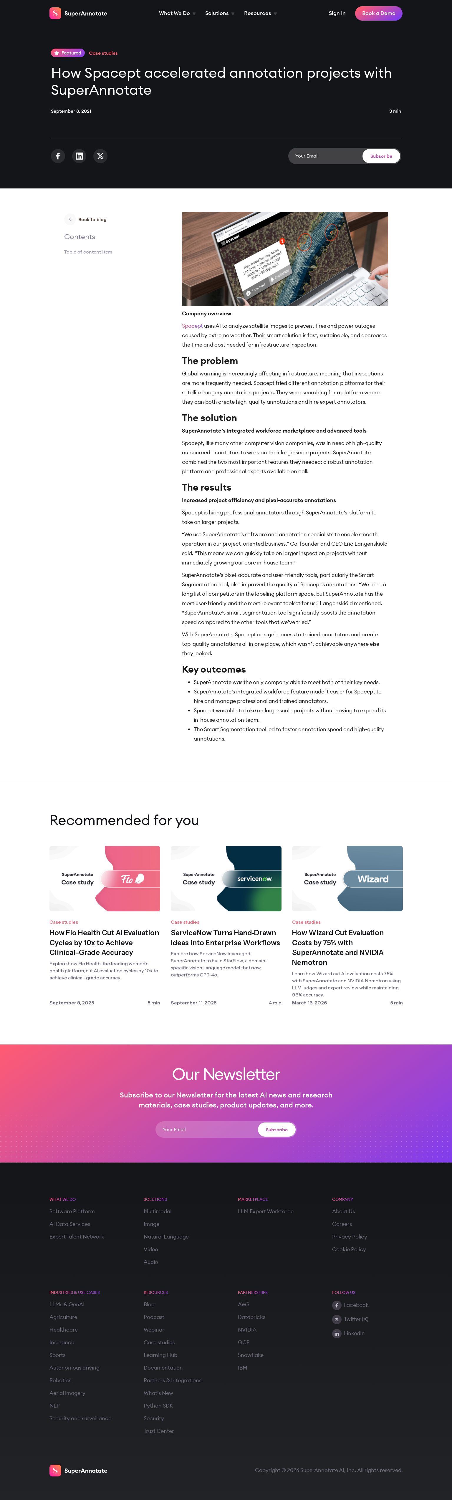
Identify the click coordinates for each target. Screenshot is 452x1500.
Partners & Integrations (172, 1380)
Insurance (61, 1342)
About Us (343, 1211)
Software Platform (72, 1211)
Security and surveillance (80, 1418)
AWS (243, 1304)
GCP (244, 1342)
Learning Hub (160, 1355)
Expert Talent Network (76, 1236)
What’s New (158, 1393)
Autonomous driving (74, 1367)
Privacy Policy (349, 1236)
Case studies (159, 1342)
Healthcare (63, 1329)
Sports (57, 1355)
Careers (342, 1224)
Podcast (154, 1317)
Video (151, 1249)
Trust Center (159, 1431)
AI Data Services (69, 1224)
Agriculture (63, 1317)
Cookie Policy (349, 1249)
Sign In (337, 13)
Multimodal (157, 1211)
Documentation (163, 1367)
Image (151, 1224)
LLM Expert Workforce (266, 1211)
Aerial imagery (67, 1393)
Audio (151, 1262)
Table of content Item (88, 252)
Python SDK (158, 1405)
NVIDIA (247, 1329)
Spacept (192, 325)
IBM (242, 1367)
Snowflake (251, 1355)
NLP (54, 1405)
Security (154, 1418)
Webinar (154, 1329)
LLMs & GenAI (67, 1304)
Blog (149, 1304)
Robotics (60, 1380)
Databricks (251, 1317)
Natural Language (166, 1236)
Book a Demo (378, 13)
